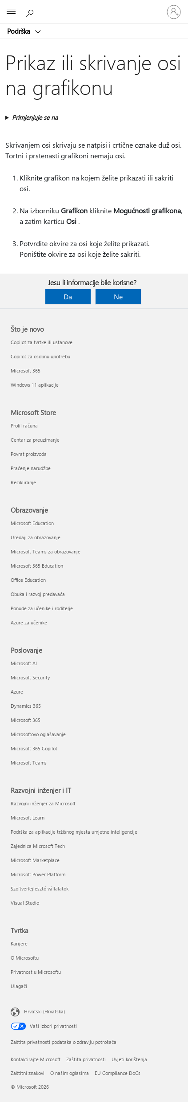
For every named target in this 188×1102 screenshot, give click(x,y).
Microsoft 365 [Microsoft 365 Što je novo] (25, 370)
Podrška (19, 31)
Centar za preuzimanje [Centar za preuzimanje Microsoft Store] (35, 439)
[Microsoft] (94, 6)
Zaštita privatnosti (86, 1059)
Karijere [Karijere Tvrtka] (19, 943)
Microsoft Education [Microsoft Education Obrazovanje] (32, 523)
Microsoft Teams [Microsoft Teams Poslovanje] (29, 762)
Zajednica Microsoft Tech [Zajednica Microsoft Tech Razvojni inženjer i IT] (38, 846)
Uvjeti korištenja (129, 1059)
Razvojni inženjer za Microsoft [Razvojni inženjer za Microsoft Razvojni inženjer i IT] (43, 803)
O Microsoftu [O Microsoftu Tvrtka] (25, 957)
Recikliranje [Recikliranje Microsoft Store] (23, 482)
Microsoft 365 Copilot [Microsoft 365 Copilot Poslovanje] (34, 748)
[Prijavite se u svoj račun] (173, 12)
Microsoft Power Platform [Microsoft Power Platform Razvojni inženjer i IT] (38, 874)
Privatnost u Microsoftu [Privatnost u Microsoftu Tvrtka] (36, 972)
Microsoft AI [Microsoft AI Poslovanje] (24, 663)
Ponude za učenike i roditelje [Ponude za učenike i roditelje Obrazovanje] (42, 608)
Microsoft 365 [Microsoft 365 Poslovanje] (25, 720)
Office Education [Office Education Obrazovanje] (28, 579)
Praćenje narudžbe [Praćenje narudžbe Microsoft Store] (31, 468)
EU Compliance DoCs (117, 1073)
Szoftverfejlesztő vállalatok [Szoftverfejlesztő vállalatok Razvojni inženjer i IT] (39, 888)
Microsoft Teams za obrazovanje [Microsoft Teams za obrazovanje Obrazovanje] (45, 551)
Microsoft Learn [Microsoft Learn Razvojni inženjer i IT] (27, 817)
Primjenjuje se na (35, 117)
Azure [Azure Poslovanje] (17, 691)
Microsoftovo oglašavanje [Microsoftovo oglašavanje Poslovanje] (38, 734)
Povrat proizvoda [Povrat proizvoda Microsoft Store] (29, 454)
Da (68, 296)
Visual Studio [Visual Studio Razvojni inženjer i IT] (25, 902)
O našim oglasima (69, 1073)
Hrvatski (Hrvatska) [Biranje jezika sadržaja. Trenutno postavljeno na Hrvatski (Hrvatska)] (44, 1011)
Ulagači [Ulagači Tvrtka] (19, 986)
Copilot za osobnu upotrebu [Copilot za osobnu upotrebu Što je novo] (40, 356)
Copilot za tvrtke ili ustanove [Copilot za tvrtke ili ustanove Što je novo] (41, 342)
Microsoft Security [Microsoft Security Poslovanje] (30, 677)
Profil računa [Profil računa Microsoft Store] (24, 425)
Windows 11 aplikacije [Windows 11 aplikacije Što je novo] (35, 384)
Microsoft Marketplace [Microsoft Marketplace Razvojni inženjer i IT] (35, 860)
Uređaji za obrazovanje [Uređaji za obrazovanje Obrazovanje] (35, 537)
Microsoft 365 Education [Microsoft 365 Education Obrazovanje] (37, 565)
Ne (118, 296)
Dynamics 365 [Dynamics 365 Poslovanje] (26, 705)
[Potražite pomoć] (31, 11)
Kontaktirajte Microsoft (35, 1059)
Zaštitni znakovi (27, 1073)
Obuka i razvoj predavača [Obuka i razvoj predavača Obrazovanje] (38, 594)
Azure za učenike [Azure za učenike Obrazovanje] (29, 622)
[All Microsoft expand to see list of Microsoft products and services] (11, 12)
